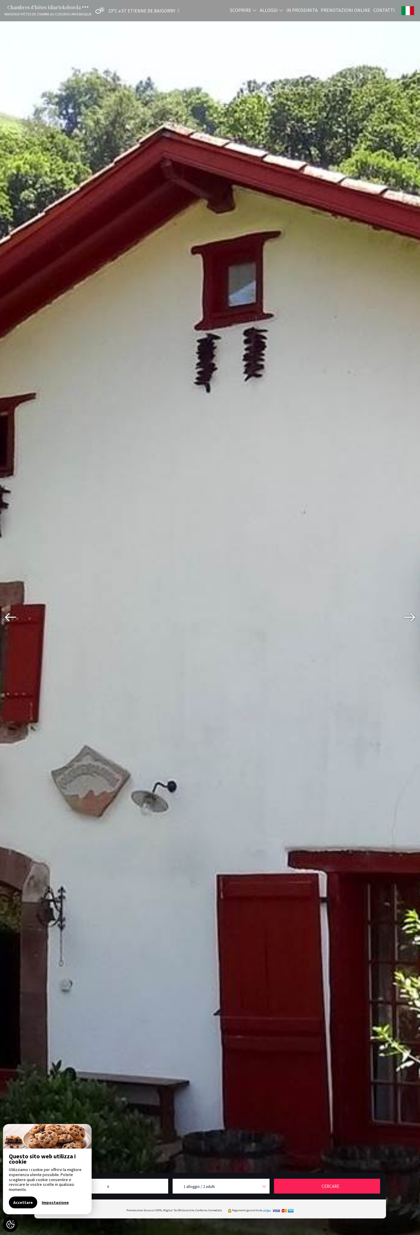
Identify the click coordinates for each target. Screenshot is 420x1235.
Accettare (23, 1202)
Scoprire (243, 10)
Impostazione (55, 1202)
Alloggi (271, 10)
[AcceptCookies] (10, 1224)
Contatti (384, 10)
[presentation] (10, 617)
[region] (47, 1169)
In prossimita (302, 10)
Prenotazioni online (345, 10)
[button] (136, 10)
